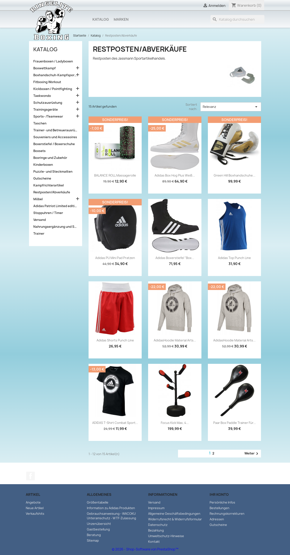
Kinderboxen (43, 165)
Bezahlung (156, 530)
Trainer (38, 233)
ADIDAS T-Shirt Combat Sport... (115, 423)
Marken (121, 19)
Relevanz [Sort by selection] (231, 106)
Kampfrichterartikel (48, 185)
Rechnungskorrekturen (227, 514)
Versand (39, 220)
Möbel (38, 199)
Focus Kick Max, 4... (175, 423)
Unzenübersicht (99, 524)
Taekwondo (42, 96)
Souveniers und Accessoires (55, 137)
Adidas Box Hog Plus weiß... (175, 175)
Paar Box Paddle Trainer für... (234, 423)
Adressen (217, 519)
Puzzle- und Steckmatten (52, 171)
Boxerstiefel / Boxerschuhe (54, 144)
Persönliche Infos (222, 502)
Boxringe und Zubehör (50, 158)
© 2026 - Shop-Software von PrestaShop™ (145, 549)
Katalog (100, 19)
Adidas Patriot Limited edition (55, 206)
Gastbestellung (98, 529)
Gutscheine (42, 178)
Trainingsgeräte (45, 109)
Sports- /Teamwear (48, 116)
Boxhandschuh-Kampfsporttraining (55, 75)
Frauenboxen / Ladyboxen (53, 61)
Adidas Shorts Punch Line (115, 340)
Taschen (39, 123)
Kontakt (154, 541)
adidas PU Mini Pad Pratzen (115, 258)
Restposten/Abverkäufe (51, 192)
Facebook (30, 476)
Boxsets (39, 151)
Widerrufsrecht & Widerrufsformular (175, 519)
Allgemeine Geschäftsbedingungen (174, 514)
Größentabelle (97, 502)
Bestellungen (219, 508)
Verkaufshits (35, 514)
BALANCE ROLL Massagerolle (115, 175)
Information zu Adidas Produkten (111, 508)
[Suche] (237, 19)
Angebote (33, 502)
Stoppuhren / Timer (48, 213)
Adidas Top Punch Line (234, 258)
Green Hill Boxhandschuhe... (234, 175)
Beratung (94, 535)
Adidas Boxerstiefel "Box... (174, 258)
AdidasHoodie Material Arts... (175, 340)
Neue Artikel (35, 508)
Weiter (252, 453)
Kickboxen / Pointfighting (52, 89)
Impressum (156, 508)
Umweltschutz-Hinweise (166, 536)
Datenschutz (157, 525)
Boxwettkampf (44, 68)
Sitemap (93, 540)
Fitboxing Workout (47, 82)
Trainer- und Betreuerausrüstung (55, 130)
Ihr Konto (219, 494)
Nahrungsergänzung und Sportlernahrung (55, 227)
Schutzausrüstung (47, 103)
